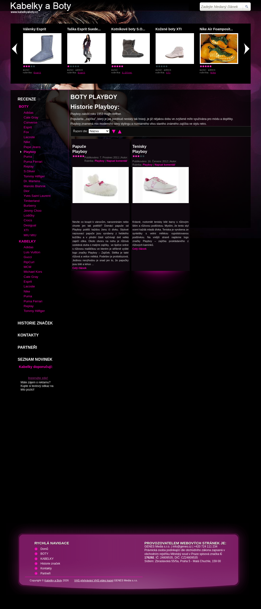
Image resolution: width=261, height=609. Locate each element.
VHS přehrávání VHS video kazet (93, 580)
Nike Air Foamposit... (216, 29)
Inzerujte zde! (38, 378)
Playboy (99, 160)
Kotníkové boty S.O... (128, 29)
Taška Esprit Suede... (84, 29)
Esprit (37, 72)
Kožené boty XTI (169, 29)
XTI (168, 72)
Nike (213, 72)
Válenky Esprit (34, 29)
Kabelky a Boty (53, 580)
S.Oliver (127, 72)
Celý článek (80, 268)
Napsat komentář (117, 160)
